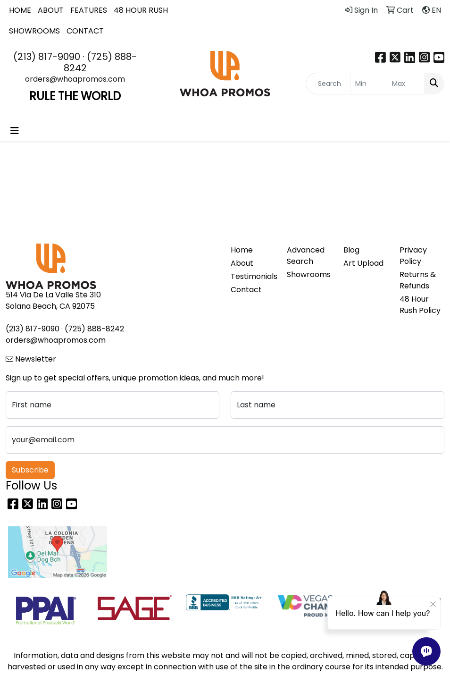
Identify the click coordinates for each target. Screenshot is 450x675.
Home (242, 250)
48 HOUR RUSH (141, 10)
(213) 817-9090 (46, 56)
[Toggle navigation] (15, 130)
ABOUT (51, 10)
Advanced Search (306, 256)
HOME (20, 10)
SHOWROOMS (34, 30)
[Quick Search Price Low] (369, 83)
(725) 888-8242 (100, 62)
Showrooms (309, 274)
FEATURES (88, 10)
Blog (351, 250)
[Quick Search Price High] (406, 83)
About (242, 263)
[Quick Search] (328, 83)
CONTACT (85, 30)
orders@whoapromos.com (75, 79)
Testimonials (253, 276)
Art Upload (363, 263)
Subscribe (30, 469)
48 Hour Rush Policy (420, 305)
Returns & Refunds (418, 280)
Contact (246, 289)
